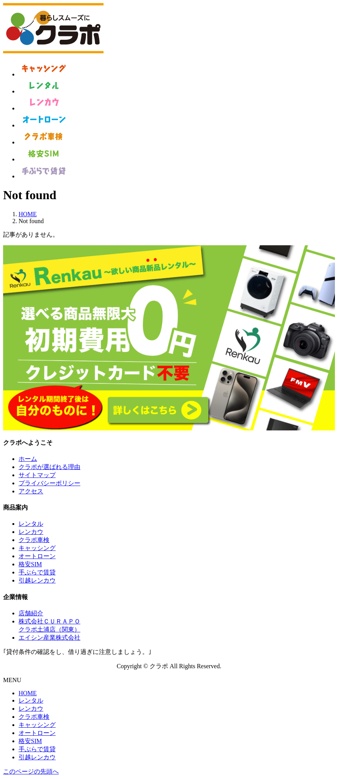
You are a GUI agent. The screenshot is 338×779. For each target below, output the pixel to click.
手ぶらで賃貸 (37, 572)
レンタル (31, 523)
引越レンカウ (37, 580)
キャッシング (37, 548)
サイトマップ (37, 475)
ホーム (28, 459)
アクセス (31, 491)
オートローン (37, 556)
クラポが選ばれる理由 (49, 467)
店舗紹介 (31, 613)
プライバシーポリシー (49, 483)
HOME (28, 693)
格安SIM (30, 564)
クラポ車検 (34, 540)
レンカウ (31, 531)
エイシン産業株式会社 (49, 637)
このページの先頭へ (31, 771)
